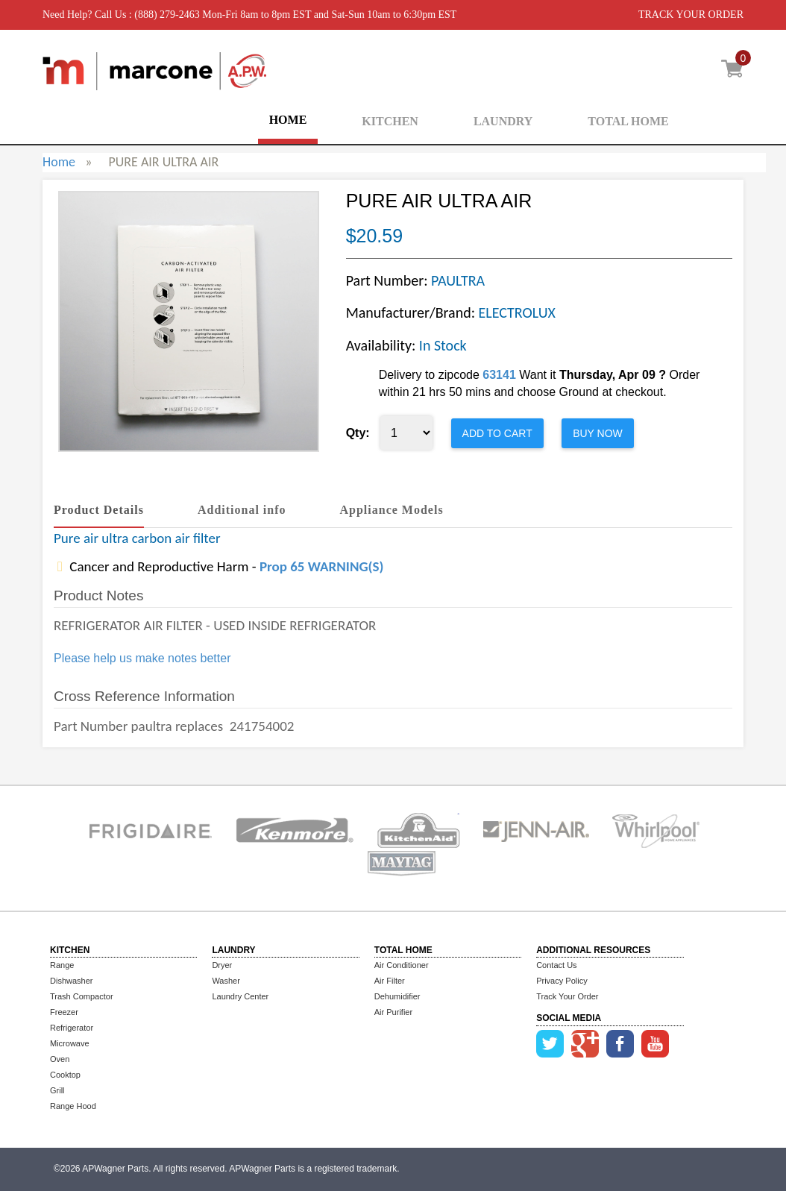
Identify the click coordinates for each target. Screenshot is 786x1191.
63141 (499, 374)
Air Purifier (393, 1012)
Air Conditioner (401, 965)
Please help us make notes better (142, 658)
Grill (57, 1090)
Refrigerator (71, 1027)
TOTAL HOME (628, 121)
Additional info (242, 509)
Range (62, 965)
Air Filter (389, 980)
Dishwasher (71, 980)
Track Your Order (567, 996)
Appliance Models (392, 509)
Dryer (222, 965)
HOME (288, 119)
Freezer (64, 1012)
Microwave (69, 1043)
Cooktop (65, 1074)
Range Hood (73, 1106)
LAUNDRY (503, 121)
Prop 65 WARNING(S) (321, 566)
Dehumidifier (397, 996)
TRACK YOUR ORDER (690, 14)
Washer (226, 980)
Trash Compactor (81, 996)
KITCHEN (390, 121)
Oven (59, 1059)
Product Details (99, 509)
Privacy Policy (561, 980)
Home (59, 162)
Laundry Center (240, 996)
